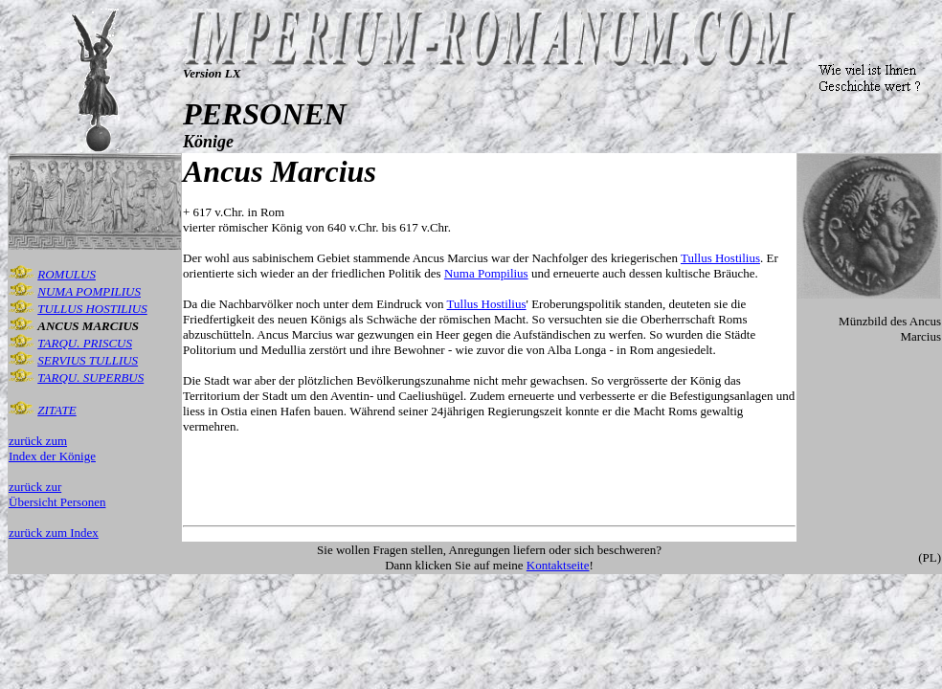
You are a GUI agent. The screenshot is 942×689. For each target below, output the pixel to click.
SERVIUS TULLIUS (87, 360)
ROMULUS (66, 274)
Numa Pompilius (486, 273)
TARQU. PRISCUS (84, 343)
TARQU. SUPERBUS (90, 377)
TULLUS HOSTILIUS (92, 308)
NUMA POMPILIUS (89, 291)
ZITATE (56, 410)
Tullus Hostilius (720, 258)
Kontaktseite (558, 565)
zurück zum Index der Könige (52, 448)
